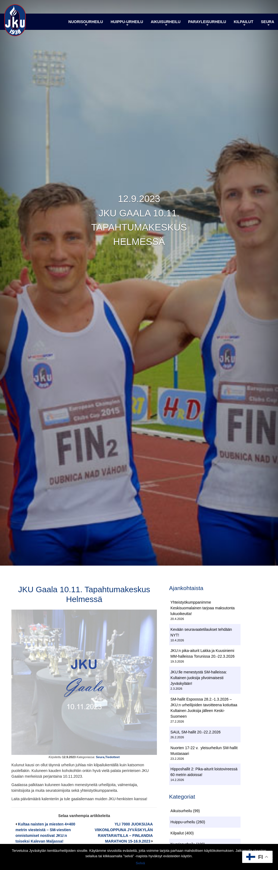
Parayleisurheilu (207, 23)
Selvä (140, 863)
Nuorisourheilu (85, 23)
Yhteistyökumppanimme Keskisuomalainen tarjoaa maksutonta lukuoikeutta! (202, 608)
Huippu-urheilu (126, 23)
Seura (267, 23)
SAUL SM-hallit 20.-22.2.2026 (195, 732)
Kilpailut (243, 23)
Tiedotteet (112, 757)
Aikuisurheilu (166, 23)
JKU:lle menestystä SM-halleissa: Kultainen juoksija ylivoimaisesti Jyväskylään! (198, 678)
